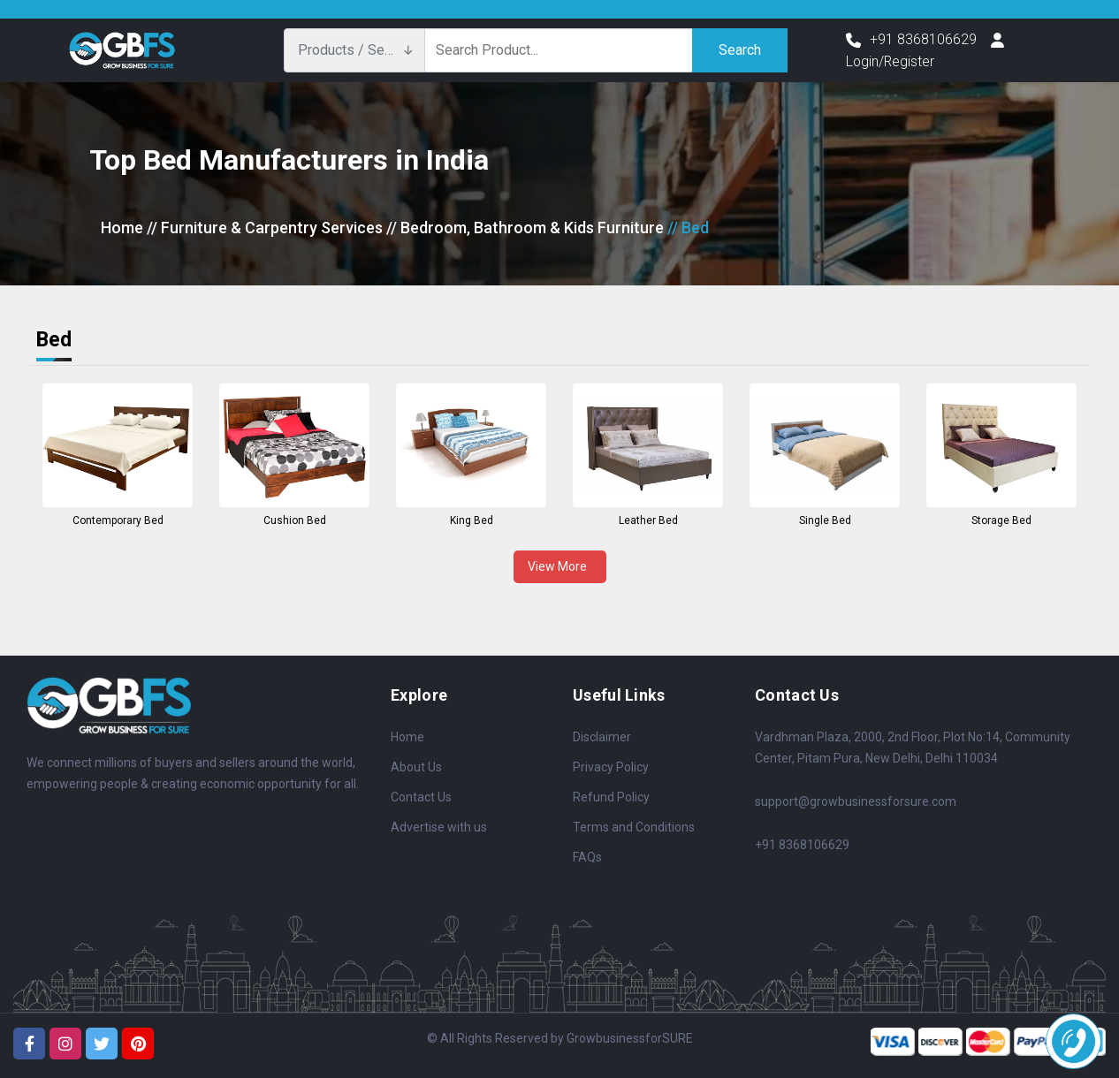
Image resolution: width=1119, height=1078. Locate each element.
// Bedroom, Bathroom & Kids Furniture (525, 227)
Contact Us (421, 797)
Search (740, 50)
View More (560, 566)
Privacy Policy (611, 767)
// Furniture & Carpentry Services (265, 227)
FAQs (587, 857)
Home (122, 227)
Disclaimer (602, 737)
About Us (416, 767)
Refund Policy (611, 797)
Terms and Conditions (634, 827)
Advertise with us (439, 827)
